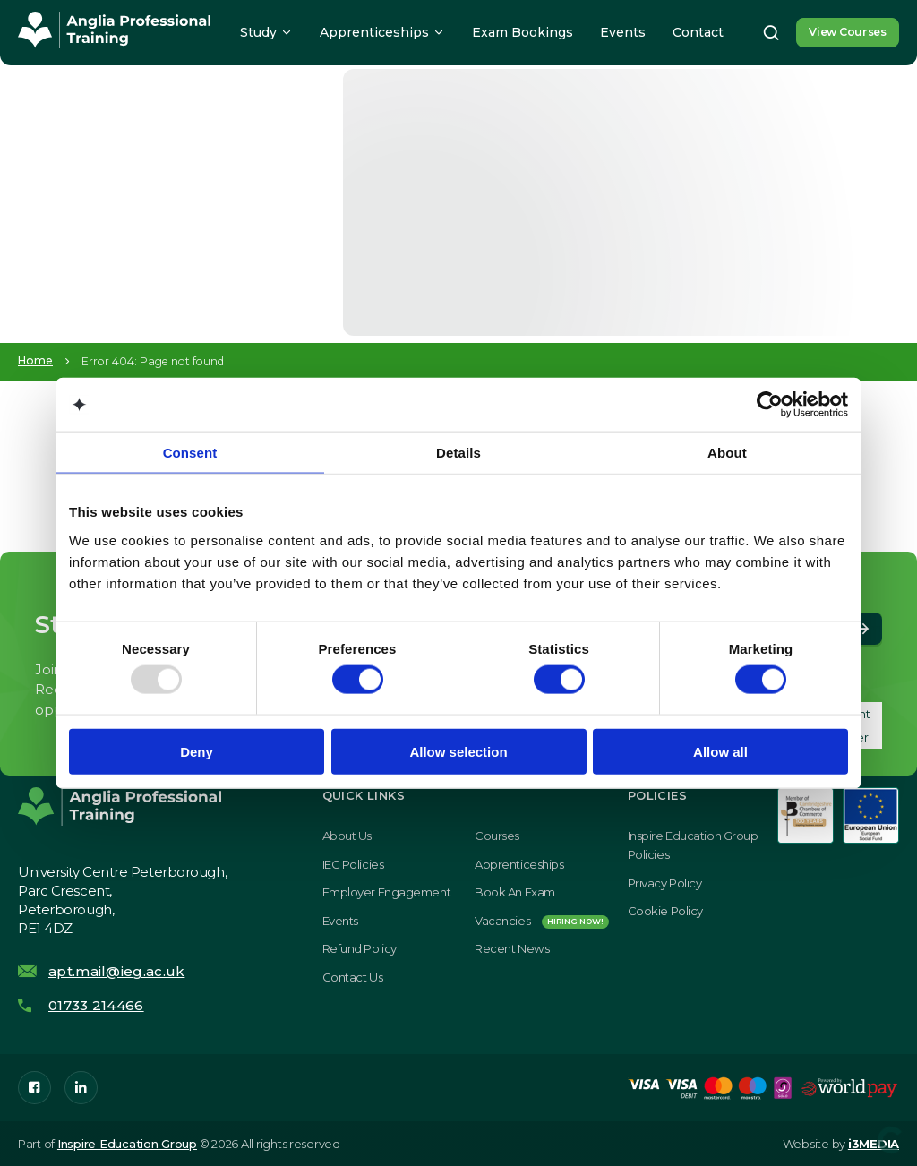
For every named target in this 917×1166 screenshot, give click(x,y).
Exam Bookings (522, 32)
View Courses (848, 32)
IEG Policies (353, 864)
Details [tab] (458, 452)
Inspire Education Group (127, 1143)
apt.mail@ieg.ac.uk (116, 971)
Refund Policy (359, 948)
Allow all (720, 751)
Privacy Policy (665, 883)
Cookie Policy (665, 911)
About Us (347, 835)
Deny (196, 751)
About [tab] (727, 452)
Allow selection (458, 751)
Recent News (512, 948)
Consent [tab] (190, 452)
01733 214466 (96, 1005)
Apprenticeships (374, 32)
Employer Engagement (386, 892)
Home (35, 361)
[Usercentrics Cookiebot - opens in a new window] (769, 404)
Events (623, 32)
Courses (497, 835)
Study (258, 32)
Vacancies (542, 920)
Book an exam (515, 892)
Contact (698, 32)
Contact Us (352, 977)
